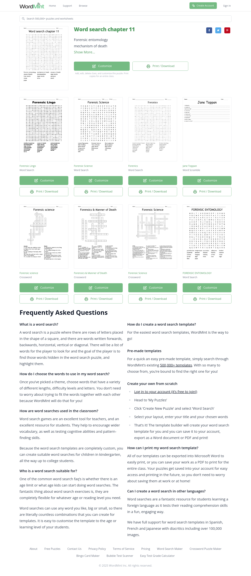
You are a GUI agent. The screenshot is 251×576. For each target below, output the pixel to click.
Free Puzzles (52, 549)
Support (67, 5)
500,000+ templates (176, 365)
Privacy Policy (97, 549)
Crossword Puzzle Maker (206, 549)
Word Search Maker (170, 549)
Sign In (227, 5)
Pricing (145, 549)
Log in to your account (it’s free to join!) (165, 391)
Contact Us (74, 549)
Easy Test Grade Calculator (157, 556)
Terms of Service (123, 549)
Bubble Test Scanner (120, 556)
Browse (83, 5)
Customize (102, 66)
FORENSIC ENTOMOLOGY (197, 273)
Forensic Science (83, 166)
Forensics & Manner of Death (90, 273)
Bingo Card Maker (88, 556)
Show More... (84, 52)
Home (52, 5)
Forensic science (29, 273)
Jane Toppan (190, 166)
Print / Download (160, 66)
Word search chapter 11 (104, 29)
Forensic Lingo (28, 166)
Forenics (133, 166)
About (33, 549)
